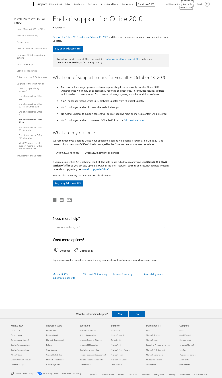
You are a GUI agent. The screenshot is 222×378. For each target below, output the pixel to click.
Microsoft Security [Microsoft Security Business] (118, 335)
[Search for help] (187, 3)
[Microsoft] (21, 4)
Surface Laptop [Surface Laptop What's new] (16, 335)
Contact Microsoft (107, 375)
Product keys (23, 42)
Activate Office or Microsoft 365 (32, 48)
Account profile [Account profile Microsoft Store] (52, 330)
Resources (126, 4)
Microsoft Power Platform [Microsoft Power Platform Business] (120, 350)
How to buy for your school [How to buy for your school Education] (89, 350)
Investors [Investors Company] (182, 350)
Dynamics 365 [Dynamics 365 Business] (116, 340)
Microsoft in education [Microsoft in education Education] (88, 330)
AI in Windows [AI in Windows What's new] (16, 355)
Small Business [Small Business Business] (116, 365)
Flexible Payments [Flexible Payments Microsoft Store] (53, 365)
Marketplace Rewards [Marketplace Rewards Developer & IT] (154, 360)
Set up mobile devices (27, 70)
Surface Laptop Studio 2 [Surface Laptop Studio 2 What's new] (20, 340)
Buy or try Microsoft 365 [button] (68, 48)
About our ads (184, 375)
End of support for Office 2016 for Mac (30, 136)
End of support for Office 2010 (30, 121)
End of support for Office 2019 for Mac (30, 129)
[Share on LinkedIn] (60, 199)
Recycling (171, 375)
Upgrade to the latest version (30, 83)
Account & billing (108, 4)
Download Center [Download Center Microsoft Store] (52, 335)
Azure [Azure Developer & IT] (148, 330)
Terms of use (132, 375)
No (137, 314)
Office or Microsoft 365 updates (32, 77)
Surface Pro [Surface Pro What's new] (15, 330)
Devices (91, 4)
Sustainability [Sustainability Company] (184, 365)
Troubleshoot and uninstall (29, 155)
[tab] (67, 153)
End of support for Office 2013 (30, 113)
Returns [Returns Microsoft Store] (49, 345)
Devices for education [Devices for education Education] (88, 335)
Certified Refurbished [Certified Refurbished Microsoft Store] (54, 355)
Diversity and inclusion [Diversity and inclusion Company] (187, 355)
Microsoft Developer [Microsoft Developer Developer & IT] (153, 335)
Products (78, 4)
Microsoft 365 (55, 4)
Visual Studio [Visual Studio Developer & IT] (151, 365)
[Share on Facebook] (55, 199)
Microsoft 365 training (95, 274)
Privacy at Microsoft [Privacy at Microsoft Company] (186, 345)
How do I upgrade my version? (29, 89)
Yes (120, 314)
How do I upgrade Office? (95, 169)
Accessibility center (154, 274)
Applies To (60, 27)
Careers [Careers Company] (182, 330)
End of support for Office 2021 (30, 97)
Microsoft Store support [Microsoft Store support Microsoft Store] (55, 340)
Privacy (120, 375)
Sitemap (93, 375)
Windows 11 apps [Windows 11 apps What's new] (17, 365)
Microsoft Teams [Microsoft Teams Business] (117, 355)
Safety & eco (159, 375)
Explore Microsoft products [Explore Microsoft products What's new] (21, 360)
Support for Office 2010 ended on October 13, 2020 (80, 37)
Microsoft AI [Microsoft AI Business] (115, 330)
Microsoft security (122, 274)
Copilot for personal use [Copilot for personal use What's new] (20, 350)
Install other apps (25, 64)
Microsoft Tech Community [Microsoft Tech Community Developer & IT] (156, 350)
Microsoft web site (134, 120)
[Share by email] (68, 199)
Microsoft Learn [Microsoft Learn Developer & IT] (152, 340)
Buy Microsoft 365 (146, 4)
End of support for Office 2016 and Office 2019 (30, 105)
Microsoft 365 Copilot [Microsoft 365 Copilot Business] (119, 360)
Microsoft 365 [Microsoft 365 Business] (116, 345)
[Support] (41, 4)
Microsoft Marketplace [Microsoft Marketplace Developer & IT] (154, 355)
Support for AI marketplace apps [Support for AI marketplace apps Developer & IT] (158, 345)
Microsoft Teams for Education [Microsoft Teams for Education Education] (91, 340)
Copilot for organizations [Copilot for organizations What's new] (20, 345)
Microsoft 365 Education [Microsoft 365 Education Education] (89, 345)
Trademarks (145, 375)
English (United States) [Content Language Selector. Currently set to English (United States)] (24, 373)
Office (67, 4)
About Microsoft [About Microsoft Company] (185, 335)
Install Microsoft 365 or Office (31, 29)
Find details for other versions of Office (123, 59)
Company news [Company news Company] (185, 340)
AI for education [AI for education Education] (85, 365)
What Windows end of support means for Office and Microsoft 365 (30, 146)
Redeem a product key (27, 35)
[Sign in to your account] (203, 4)
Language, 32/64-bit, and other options (32, 56)
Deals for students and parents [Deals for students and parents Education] (91, 360)
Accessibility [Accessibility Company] (184, 360)
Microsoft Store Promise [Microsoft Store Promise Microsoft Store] (55, 360)
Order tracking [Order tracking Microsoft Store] (51, 350)
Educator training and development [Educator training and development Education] (93, 355)
